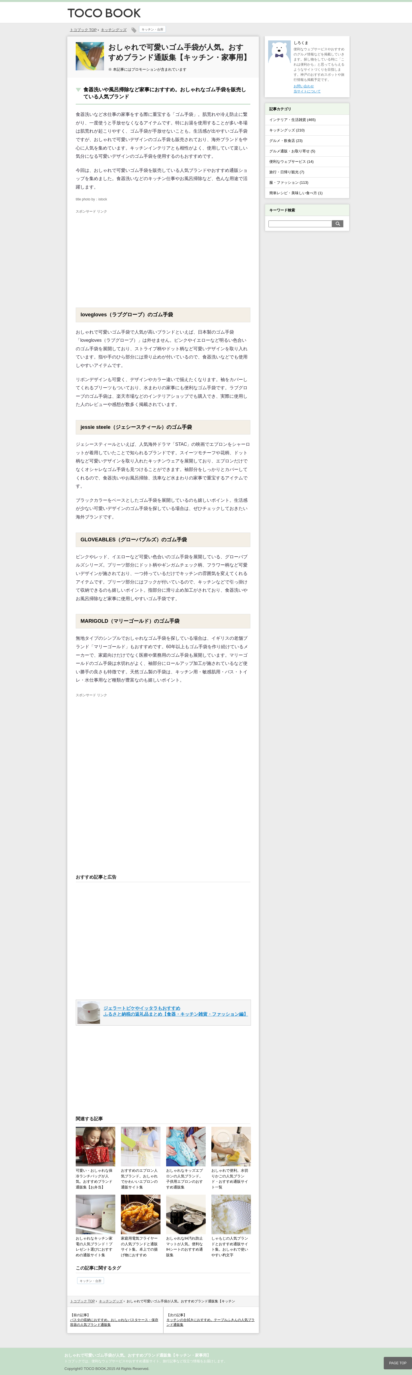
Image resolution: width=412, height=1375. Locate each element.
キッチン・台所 (152, 29)
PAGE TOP (398, 1363)
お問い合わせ (304, 86)
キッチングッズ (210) (287, 130)
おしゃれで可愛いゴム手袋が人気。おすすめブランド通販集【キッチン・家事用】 (137, 1355)
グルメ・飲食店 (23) (286, 141)
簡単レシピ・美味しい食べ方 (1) (296, 193)
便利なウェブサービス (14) (291, 161)
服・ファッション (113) (288, 182)
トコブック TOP (82, 1301)
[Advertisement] (123, 256)
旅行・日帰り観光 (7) (286, 172)
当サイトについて (307, 91)
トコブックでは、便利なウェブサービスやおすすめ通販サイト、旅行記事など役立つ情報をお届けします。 (145, 1361)
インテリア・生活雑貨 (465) (292, 120)
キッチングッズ (114, 30)
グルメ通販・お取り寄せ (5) (292, 151)
